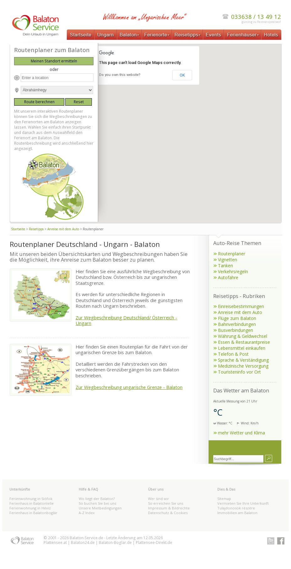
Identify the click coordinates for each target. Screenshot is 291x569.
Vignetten (227, 260)
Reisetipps (187, 34)
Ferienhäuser (243, 34)
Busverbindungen (235, 330)
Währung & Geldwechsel (242, 336)
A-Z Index (87, 512)
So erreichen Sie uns (165, 503)
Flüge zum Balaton (237, 318)
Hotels (271, 34)
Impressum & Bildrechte (169, 508)
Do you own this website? (119, 75)
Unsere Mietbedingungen (100, 508)
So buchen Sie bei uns (97, 503)
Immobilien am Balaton (237, 512)
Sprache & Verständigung (243, 360)
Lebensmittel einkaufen (241, 348)
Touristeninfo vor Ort (239, 372)
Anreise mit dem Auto (63, 229)
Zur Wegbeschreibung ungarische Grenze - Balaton (129, 387)
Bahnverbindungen (237, 324)
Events (213, 34)
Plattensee (53, 542)
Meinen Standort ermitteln (54, 61)
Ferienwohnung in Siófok (30, 498)
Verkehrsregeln (233, 271)
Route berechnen (39, 101)
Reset (79, 101)
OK (182, 75)
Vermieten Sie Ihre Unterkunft (243, 503)
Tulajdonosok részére (236, 508)
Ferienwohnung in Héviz (30, 508)
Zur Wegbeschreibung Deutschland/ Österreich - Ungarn (126, 320)
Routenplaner (231, 254)
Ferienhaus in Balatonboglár (33, 512)
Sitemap (224, 498)
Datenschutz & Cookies (168, 512)
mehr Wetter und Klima (241, 433)
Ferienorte (157, 34)
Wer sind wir (158, 498)
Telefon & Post (233, 354)
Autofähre (228, 277)
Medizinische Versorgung (243, 366)
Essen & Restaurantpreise (244, 342)
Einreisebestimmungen (241, 306)
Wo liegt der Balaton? (97, 498)
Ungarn (105, 34)
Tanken (225, 266)
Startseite (80, 34)
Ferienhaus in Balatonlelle (31, 503)
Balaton (129, 34)
